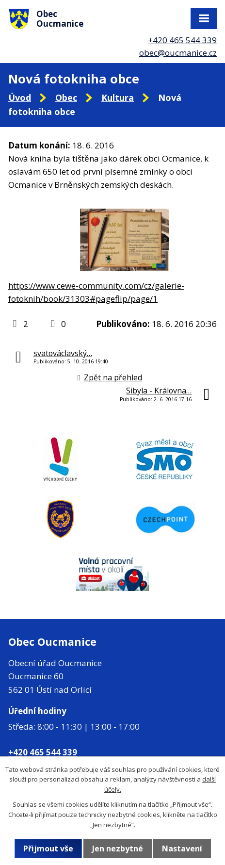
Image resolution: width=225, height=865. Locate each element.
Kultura (117, 97)
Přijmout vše (48, 848)
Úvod (19, 97)
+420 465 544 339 (182, 40)
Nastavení (182, 848)
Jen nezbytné (117, 848)
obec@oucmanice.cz (178, 52)
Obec (66, 97)
